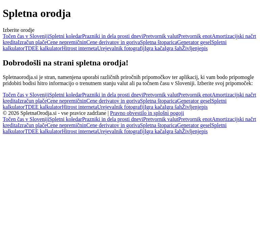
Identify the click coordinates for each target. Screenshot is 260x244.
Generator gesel (194, 42)
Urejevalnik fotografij (121, 48)
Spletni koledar (65, 36)
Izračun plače (32, 42)
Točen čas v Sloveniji (26, 36)
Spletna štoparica (158, 42)
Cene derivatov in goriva (113, 42)
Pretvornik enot (195, 36)
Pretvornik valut (160, 36)
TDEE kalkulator (43, 48)
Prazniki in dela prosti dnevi (112, 36)
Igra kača (155, 48)
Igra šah (173, 48)
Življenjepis (195, 48)
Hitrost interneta (79, 48)
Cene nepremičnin (66, 42)
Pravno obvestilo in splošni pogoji (147, 113)
